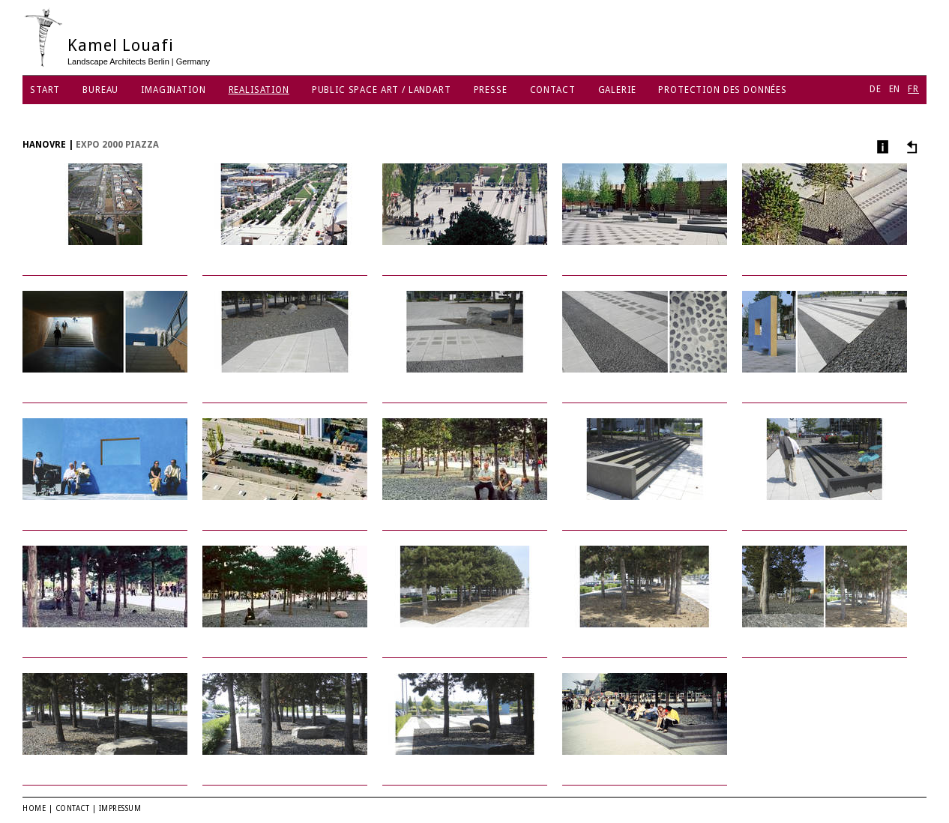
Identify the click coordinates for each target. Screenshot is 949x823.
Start (45, 90)
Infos (881, 146)
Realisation (259, 90)
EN (895, 89)
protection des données (722, 90)
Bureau (100, 90)
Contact (553, 90)
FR (913, 89)
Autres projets (909, 146)
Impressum (120, 808)
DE (876, 89)
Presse (490, 90)
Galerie (617, 90)
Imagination (173, 90)
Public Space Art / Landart (381, 90)
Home (34, 808)
